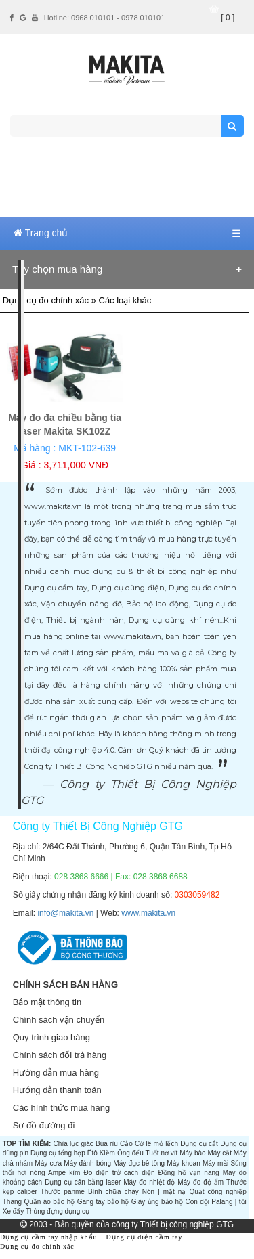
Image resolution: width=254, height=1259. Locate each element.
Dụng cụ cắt (199, 1143)
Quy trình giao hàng (51, 1037)
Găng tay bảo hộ (103, 1202)
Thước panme (63, 1191)
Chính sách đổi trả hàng (60, 1055)
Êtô (92, 1153)
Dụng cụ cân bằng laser (83, 1182)
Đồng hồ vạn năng (188, 1172)
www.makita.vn (148, 913)
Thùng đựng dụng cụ (57, 1211)
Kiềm (107, 1153)
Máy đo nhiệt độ (149, 1182)
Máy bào (192, 1153)
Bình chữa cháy (113, 1191)
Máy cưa (48, 1163)
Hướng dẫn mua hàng (56, 1072)
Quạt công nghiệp (217, 1191)
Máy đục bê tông (139, 1163)
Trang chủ (41, 232)
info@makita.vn (65, 913)
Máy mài (215, 1163)
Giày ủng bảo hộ (157, 1202)
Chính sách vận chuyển (58, 1020)
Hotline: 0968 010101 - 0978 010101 (104, 18)
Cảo (126, 1143)
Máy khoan (183, 1163)
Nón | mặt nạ (164, 1191)
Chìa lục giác (73, 1143)
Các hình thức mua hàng (61, 1108)
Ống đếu (130, 1153)
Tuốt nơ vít (161, 1153)
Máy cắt (219, 1153)
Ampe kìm (64, 1172)
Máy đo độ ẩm (200, 1182)
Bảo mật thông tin (47, 1002)
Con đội (197, 1202)
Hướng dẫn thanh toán (57, 1090)
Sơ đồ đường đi (44, 1125)
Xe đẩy (13, 1211)
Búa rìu (107, 1143)
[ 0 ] (227, 17)
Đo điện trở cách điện (118, 1172)
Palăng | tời (228, 1202)
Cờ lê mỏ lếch (156, 1143)
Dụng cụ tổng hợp (57, 1153)
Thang (12, 1202)
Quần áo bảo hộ (49, 1202)
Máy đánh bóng (87, 1163)
